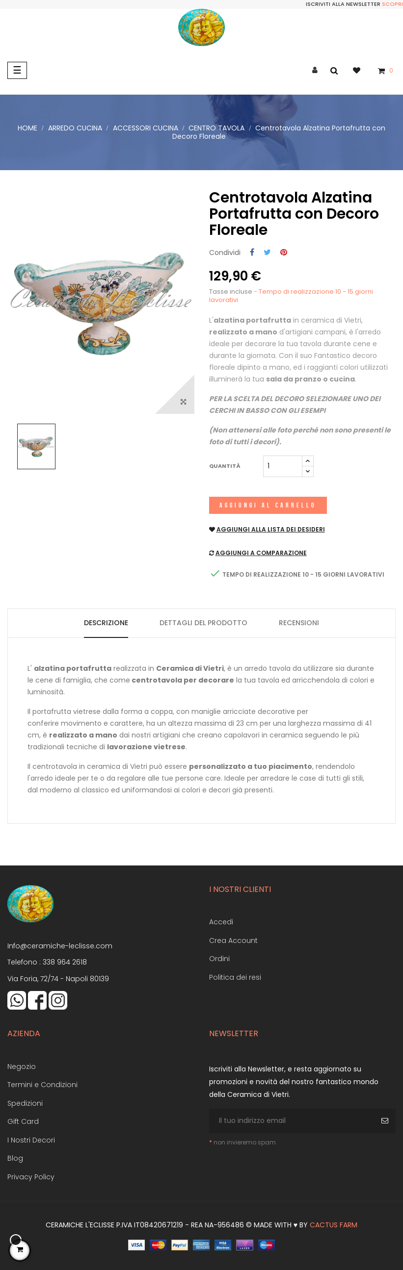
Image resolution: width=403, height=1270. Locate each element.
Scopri (392, 4)
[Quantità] (282, 466)
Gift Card (23, 1121)
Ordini (219, 959)
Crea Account (233, 940)
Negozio (21, 1066)
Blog (15, 1158)
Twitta (267, 252)
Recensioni (299, 623)
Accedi (221, 922)
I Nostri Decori (31, 1140)
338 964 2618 (65, 962)
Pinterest (283, 252)
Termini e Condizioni (42, 1085)
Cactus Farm (333, 1225)
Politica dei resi (235, 977)
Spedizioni (25, 1103)
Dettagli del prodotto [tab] (203, 623)
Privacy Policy (30, 1177)
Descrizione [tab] (106, 623)
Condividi (252, 252)
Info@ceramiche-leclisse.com (59, 946)
